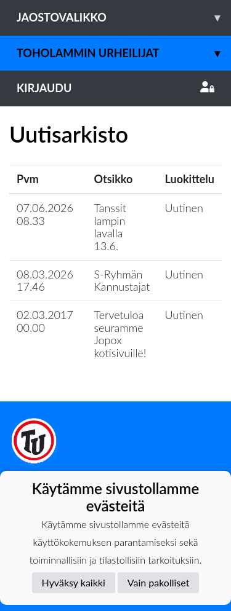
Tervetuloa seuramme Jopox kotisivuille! (120, 334)
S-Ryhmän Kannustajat (122, 280)
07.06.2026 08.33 (45, 214)
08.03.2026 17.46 (45, 280)
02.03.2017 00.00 (45, 321)
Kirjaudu (115, 88)
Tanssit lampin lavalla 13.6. (110, 227)
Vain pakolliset (159, 582)
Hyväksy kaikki (73, 582)
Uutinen (184, 208)
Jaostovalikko (124, 17)
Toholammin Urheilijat (124, 53)
